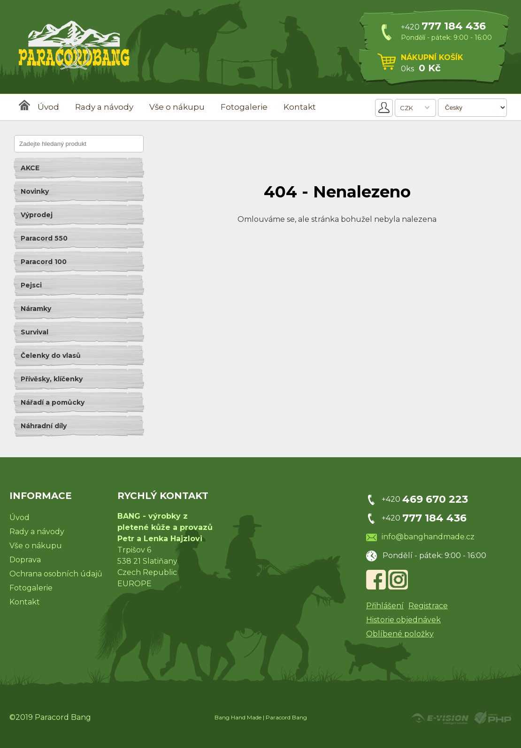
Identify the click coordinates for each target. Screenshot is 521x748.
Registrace (428, 605)
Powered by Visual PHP (492, 718)
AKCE (30, 168)
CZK (406, 108)
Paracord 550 (44, 238)
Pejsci (31, 285)
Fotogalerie (244, 107)
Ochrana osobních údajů (55, 573)
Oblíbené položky (400, 633)
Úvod (48, 107)
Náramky (36, 308)
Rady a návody (104, 107)
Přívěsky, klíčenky (52, 379)
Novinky (35, 191)
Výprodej (37, 215)
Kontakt (299, 107)
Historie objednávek (403, 619)
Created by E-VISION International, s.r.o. (439, 718)
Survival (34, 332)
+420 (443, 27)
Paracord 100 (44, 261)
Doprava (25, 559)
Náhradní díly (44, 426)
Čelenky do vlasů (51, 355)
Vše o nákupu (177, 107)
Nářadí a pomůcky (52, 402)
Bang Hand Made (238, 717)
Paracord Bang (286, 717)
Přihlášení (385, 605)
